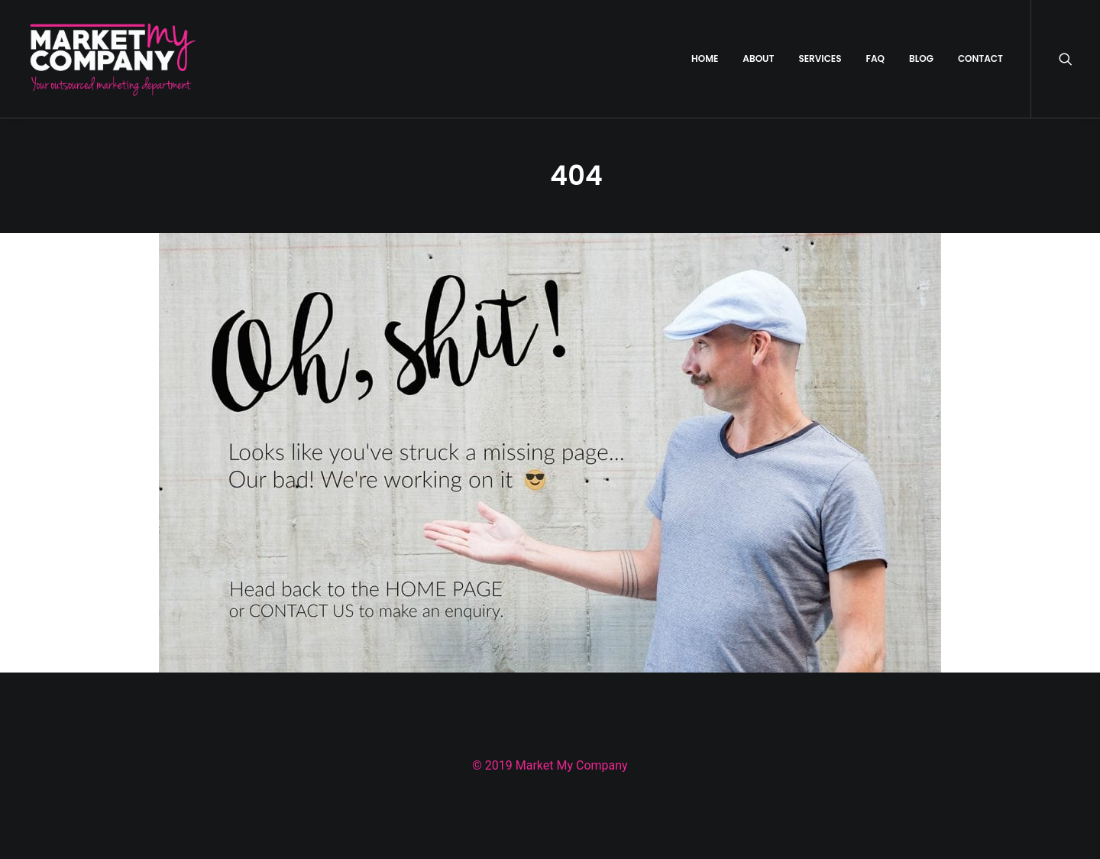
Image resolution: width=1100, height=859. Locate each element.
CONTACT (980, 58)
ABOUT (758, 58)
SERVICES (819, 58)
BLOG (921, 58)
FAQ (875, 58)
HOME (704, 58)
